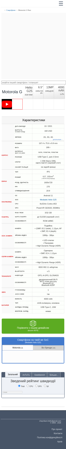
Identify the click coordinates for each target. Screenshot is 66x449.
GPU (38, 386)
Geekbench (39, 375)
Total (21, 386)
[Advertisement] (33, 46)
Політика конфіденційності (49, 437)
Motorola (17, 348)
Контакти (58, 433)
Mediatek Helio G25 (48, 200)
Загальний (13, 374)
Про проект (57, 429)
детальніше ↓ (57, 139)
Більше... (54, 375)
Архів (59, 441)
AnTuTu (26, 375)
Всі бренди (48, 348)
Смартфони (11, 10)
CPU (30, 386)
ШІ (46, 386)
